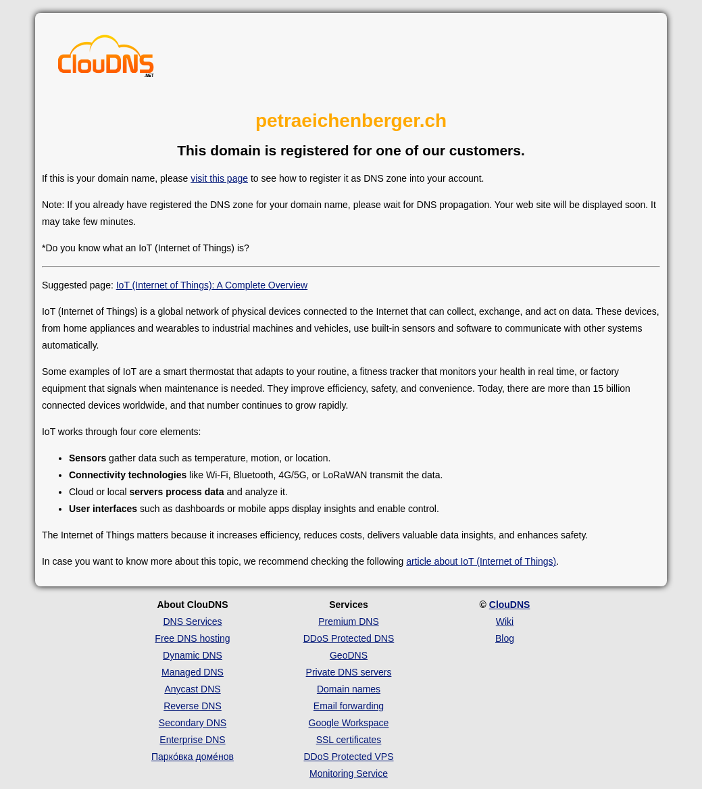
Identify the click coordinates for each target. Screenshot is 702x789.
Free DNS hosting (192, 638)
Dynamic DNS (192, 655)
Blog (504, 638)
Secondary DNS (192, 722)
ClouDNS (509, 604)
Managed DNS (192, 672)
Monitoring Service (348, 773)
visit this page (219, 178)
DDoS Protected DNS (349, 638)
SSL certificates (349, 739)
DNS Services (192, 621)
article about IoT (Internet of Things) (481, 561)
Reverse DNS (193, 706)
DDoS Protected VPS (348, 756)
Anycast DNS (192, 689)
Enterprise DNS (192, 739)
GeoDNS (349, 655)
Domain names (348, 689)
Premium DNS (348, 621)
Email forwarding (349, 706)
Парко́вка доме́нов (192, 756)
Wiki (504, 621)
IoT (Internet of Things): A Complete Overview (212, 285)
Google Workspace (349, 722)
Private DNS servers (349, 672)
